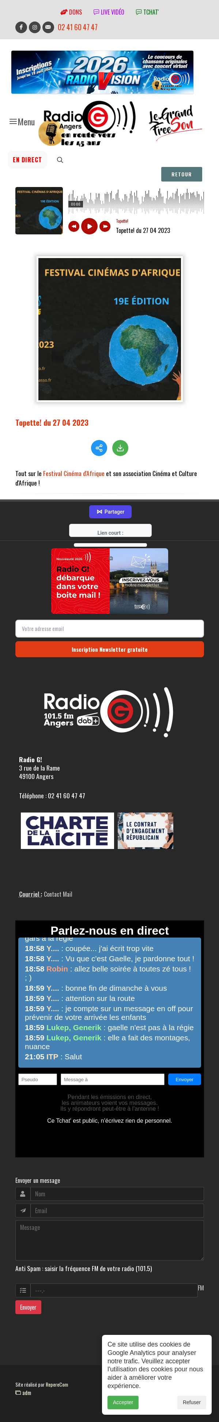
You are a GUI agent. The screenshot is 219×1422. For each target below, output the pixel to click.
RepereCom (57, 1384)
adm (23, 1392)
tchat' (147, 12)
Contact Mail (58, 894)
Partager (110, 511)
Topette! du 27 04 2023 (51, 422)
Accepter (123, 1402)
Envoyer (28, 1307)
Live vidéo (109, 12)
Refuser (192, 1402)
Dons (71, 12)
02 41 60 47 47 (78, 27)
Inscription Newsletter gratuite (110, 649)
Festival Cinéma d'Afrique (74, 473)
